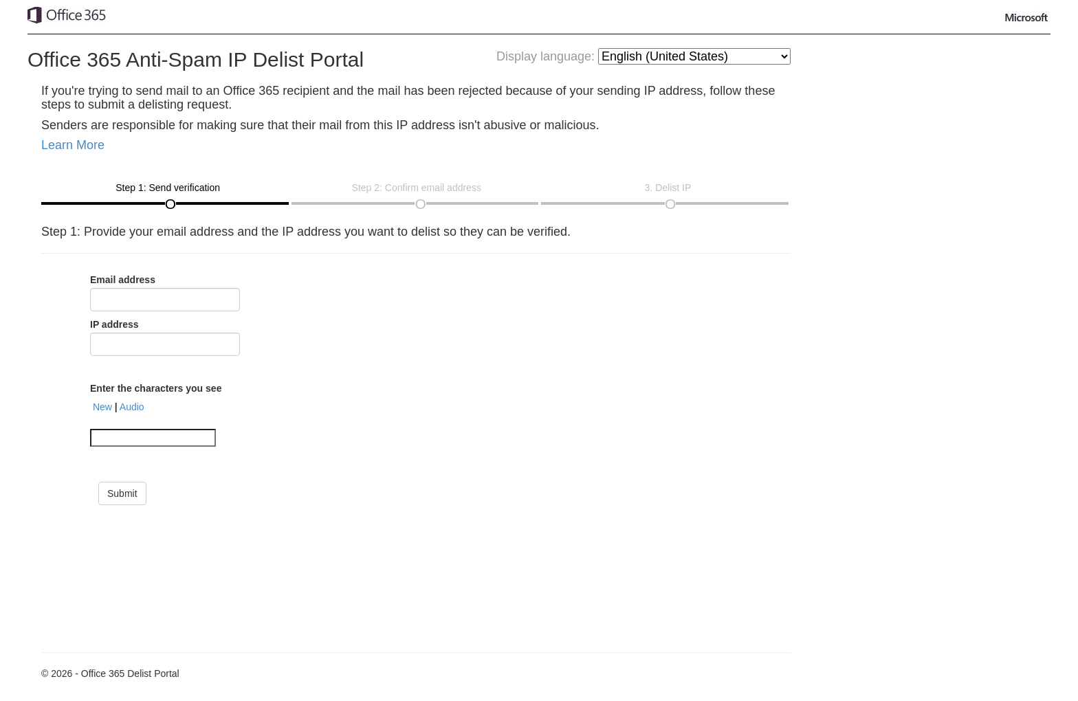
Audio (132, 406)
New (102, 406)
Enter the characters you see (155, 388)
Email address (122, 279)
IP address (114, 324)
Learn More (72, 145)
